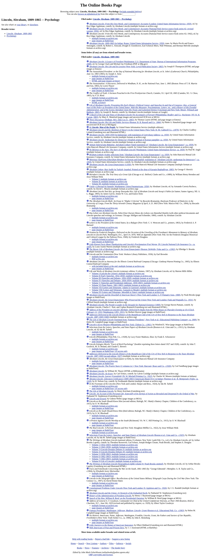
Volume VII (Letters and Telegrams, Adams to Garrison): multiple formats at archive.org (129, 287)
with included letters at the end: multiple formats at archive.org (118, 266)
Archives (105, 548)
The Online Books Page (101, 5)
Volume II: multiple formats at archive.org (109, 181)
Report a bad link (102, 539)
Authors (103, 543)
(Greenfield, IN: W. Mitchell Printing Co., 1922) (120, 376)
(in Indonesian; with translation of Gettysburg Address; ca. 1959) (129, 135)
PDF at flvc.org (98, 259)
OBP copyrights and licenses (101, 555)
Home (73, 543)
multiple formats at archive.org (105, 38)
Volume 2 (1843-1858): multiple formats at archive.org (115, 447)
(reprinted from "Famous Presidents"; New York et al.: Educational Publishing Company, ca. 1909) (143, 320)
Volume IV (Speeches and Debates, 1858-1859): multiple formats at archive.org (125, 280)
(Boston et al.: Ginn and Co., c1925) (136, 435)
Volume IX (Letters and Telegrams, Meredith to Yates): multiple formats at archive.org (128, 292)
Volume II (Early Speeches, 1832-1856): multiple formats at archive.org (122, 276)
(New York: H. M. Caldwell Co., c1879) (134, 130)
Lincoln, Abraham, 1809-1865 (19, 33)
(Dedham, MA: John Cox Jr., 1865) (111, 120)
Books (79, 548)
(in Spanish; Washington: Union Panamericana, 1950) (119, 186)
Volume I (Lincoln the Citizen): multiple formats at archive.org (118, 273)
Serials (128, 543)
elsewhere (34, 25)
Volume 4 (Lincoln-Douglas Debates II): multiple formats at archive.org (122, 452)
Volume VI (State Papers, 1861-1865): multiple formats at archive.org (121, 285)
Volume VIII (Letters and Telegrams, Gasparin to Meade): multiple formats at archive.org (129, 290)
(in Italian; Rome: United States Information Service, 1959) (126, 43)
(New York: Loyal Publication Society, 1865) (126, 66)
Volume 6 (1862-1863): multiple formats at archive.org (115, 456)
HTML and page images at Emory (106, 81)
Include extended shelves (130, 11)
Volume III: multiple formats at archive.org (110, 184)
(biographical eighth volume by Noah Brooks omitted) (126, 464)
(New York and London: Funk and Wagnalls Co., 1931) (141, 300)
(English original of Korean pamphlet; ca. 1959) (128, 140)
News (87, 548)
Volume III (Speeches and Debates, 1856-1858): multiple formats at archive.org (125, 278)
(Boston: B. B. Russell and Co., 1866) (125, 122)
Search (81, 543)
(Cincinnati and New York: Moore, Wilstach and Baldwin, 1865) (142, 108)
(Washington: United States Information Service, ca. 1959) (137, 150)
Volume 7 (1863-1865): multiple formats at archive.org (115, 459)
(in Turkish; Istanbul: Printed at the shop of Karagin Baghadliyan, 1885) (131, 169)
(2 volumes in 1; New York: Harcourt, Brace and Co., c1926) (130, 366)
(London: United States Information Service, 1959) (140, 24)
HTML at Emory (99, 102)
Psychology (11, 36)
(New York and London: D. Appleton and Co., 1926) (128, 488)
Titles (111, 543)
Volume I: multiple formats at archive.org (109, 179)
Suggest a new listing (121, 539)
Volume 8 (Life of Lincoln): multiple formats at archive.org (116, 461)
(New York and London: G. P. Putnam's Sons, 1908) (134, 295)
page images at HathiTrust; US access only (109, 351)
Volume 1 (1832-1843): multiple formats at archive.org (115, 445)
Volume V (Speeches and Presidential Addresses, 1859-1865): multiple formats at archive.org (131, 283)
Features (95, 548)
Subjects (119, 543)
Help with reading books (82, 539)
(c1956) (110, 164)
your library (21, 25)
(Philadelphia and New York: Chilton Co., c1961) (120, 325)
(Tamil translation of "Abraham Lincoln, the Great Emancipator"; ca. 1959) (141, 145)
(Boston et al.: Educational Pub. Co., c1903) (136, 510)
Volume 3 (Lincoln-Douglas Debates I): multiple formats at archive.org (121, 449)
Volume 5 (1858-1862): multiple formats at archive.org (115, 454)
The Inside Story (118, 548)
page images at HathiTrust (103, 41)
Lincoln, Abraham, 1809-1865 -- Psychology (112, 19)
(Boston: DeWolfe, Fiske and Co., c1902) (132, 249)
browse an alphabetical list (89, 14)
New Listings (92, 543)
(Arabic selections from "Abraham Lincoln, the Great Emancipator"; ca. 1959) (129, 155)
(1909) (124, 305)
